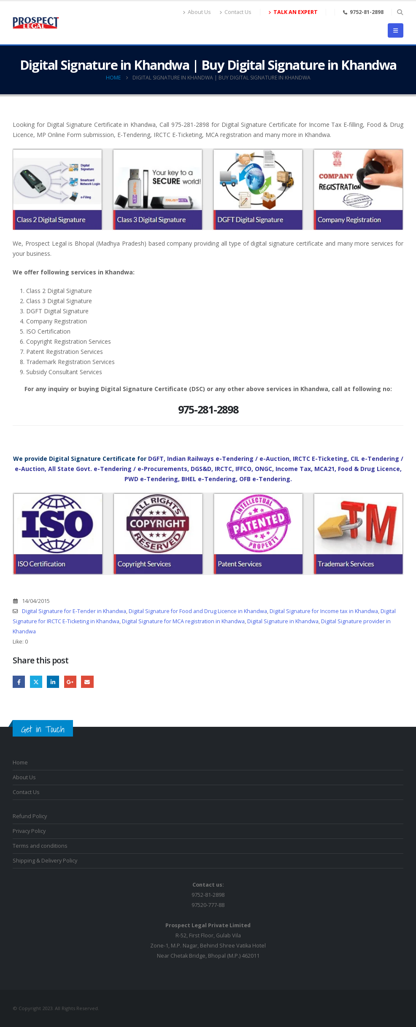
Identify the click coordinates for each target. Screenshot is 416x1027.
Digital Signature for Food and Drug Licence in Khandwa (198, 611)
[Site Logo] (36, 23)
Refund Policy (30, 816)
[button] (399, 12)
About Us (197, 12)
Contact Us (235, 12)
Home (20, 762)
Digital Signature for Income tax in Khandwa (324, 611)
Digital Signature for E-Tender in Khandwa (74, 611)
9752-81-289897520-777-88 (208, 895)
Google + (70, 682)
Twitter (36, 682)
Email (87, 682)
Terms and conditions (40, 845)
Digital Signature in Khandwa (283, 621)
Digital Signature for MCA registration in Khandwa (183, 621)
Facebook (19, 682)
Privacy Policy (29, 831)
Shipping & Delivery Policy (45, 860)
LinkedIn (53, 682)
